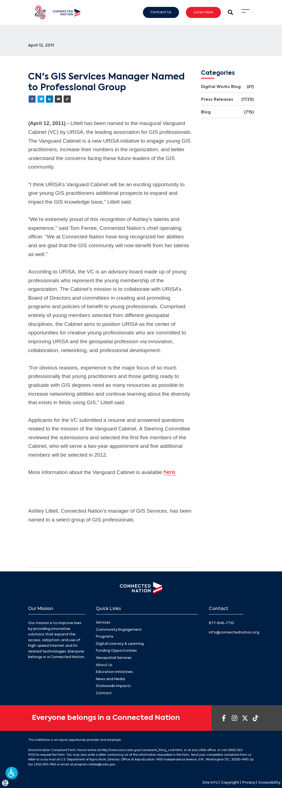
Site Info (210, 782)
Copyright (230, 782)
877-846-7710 (221, 623)
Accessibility (269, 782)
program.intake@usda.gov (94, 764)
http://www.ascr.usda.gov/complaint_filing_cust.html (141, 750)
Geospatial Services (114, 658)
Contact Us (160, 12)
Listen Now (203, 12)
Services (103, 622)
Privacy (248, 782)
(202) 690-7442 (45, 764)
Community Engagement (119, 630)
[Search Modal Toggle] (230, 12)
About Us (104, 665)
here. (170, 472)
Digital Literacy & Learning (120, 644)
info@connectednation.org (234, 632)
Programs (104, 637)
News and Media (110, 679)
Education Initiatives (114, 672)
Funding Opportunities (116, 651)
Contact (104, 693)
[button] (12, 773)
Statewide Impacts (113, 686)
